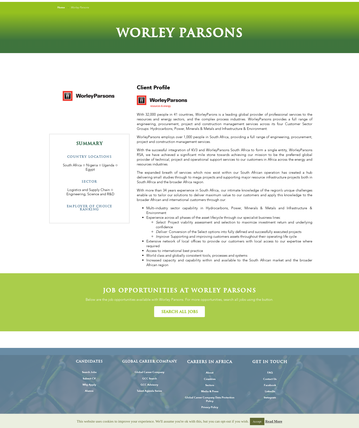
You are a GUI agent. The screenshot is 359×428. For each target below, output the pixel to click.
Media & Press (209, 391)
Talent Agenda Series (149, 391)
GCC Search (149, 378)
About (209, 372)
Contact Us (269, 379)
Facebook (270, 385)
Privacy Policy (209, 407)
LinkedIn (270, 391)
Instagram (270, 397)
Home (61, 7)
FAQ (270, 372)
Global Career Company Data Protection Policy (209, 399)
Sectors (209, 385)
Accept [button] (257, 421)
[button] (179, 311)
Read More (273, 421)
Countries (210, 379)
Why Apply (89, 385)
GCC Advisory (149, 385)
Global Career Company (149, 372)
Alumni (89, 391)
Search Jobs (89, 372)
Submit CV (89, 378)
